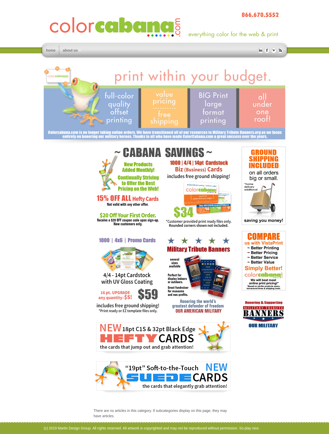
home (50, 50)
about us (70, 50)
